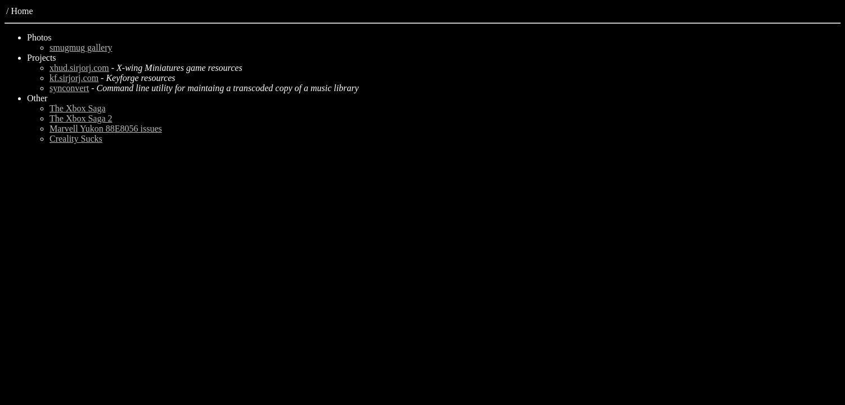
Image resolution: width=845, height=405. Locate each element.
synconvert (69, 88)
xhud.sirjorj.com (79, 68)
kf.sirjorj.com (74, 78)
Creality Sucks (76, 138)
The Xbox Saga (78, 108)
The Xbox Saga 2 (81, 118)
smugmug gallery (81, 47)
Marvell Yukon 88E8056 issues (106, 128)
